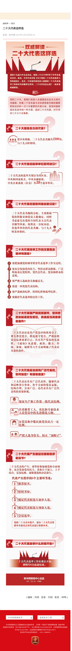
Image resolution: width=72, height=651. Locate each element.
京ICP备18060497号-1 (22, 627)
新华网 (12, 35)
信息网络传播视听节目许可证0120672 (43, 630)
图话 (13, 23)
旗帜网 (5, 23)
